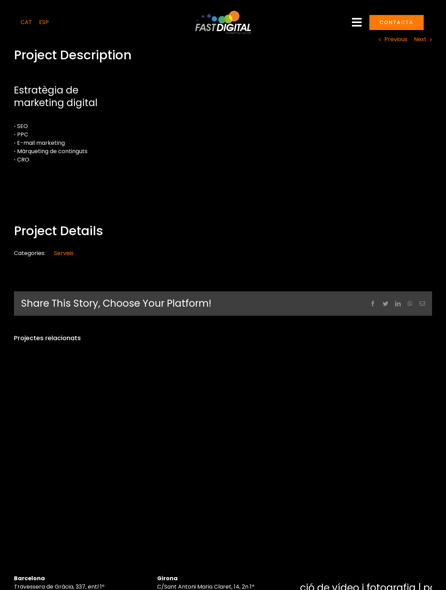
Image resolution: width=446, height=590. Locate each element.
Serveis (64, 253)
